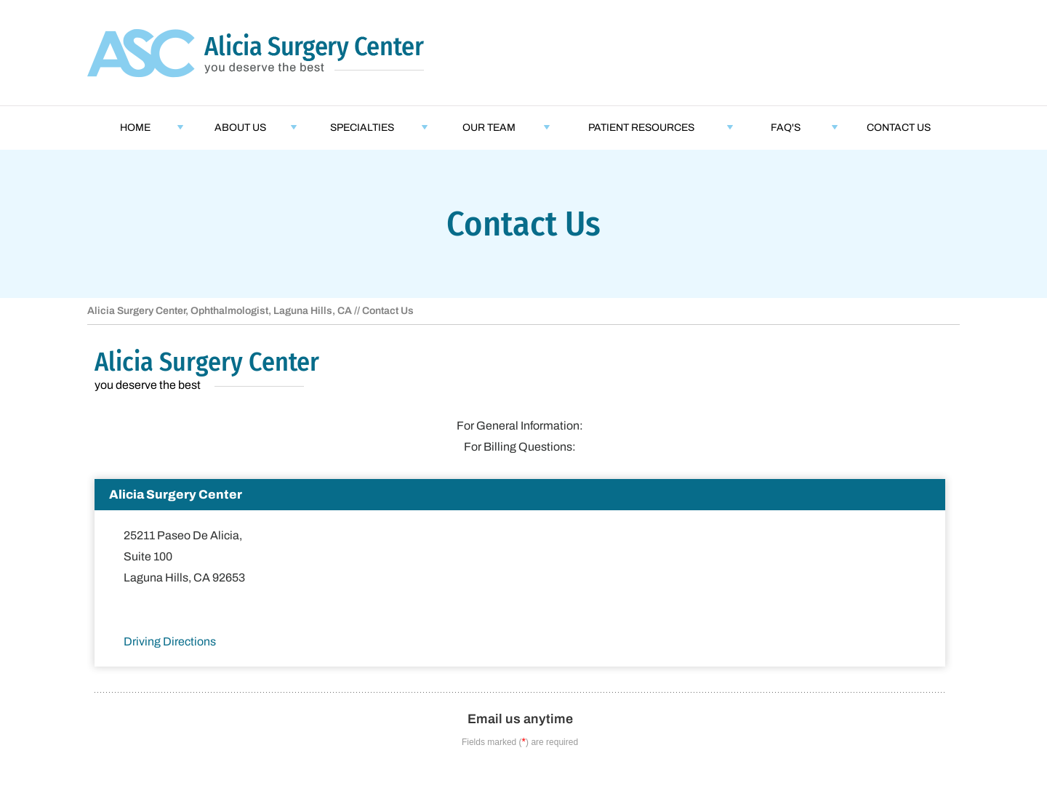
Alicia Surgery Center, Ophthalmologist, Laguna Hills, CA (219, 310)
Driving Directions (170, 641)
